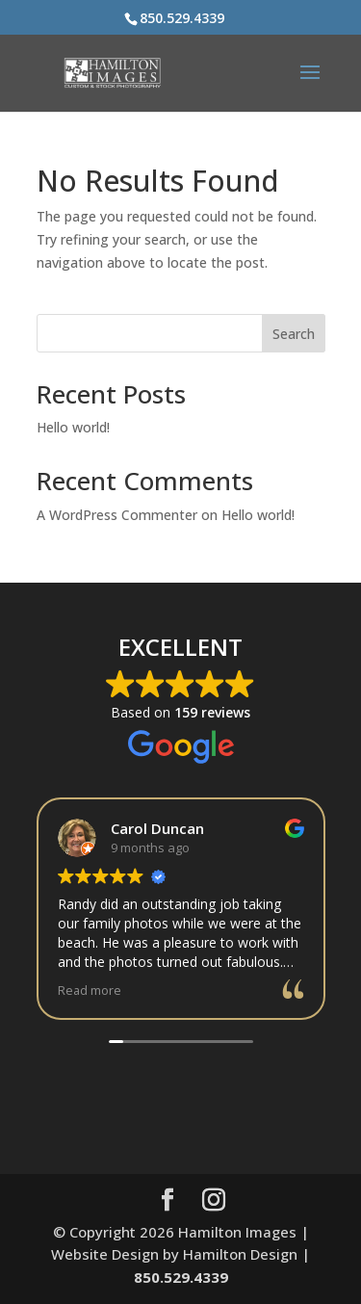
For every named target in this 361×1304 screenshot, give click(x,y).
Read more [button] (89, 990)
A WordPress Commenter (117, 515)
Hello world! (73, 427)
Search (293, 334)
